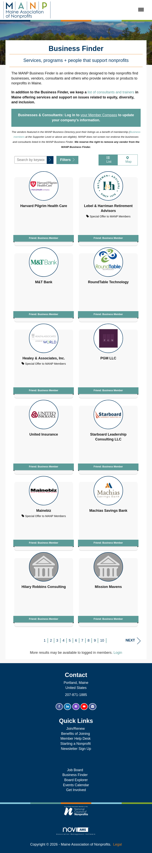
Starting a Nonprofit (75, 744)
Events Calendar (76, 785)
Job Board (76, 770)
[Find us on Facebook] (59, 706)
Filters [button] (67, 160)
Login (118, 653)
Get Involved (76, 790)
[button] (50, 160)
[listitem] (43, 207)
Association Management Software (76, 831)
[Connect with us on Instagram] (76, 706)
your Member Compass (99, 115)
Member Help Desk (75, 738)
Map (128, 159)
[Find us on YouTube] (84, 706)
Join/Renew (75, 729)
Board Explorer (76, 780)
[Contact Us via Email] (92, 706)
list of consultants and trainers (111, 92)
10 (102, 640)
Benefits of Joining (75, 734)
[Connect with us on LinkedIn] (67, 706)
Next (133, 640)
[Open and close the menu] (99, 9)
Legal (117, 844)
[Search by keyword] (30, 160)
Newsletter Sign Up (76, 749)
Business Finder (76, 775)
